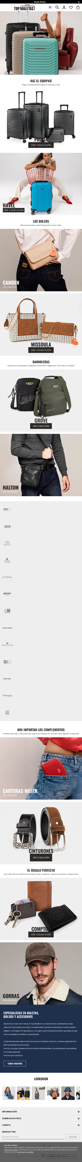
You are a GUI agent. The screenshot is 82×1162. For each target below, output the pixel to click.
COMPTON (41, 929)
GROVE (41, 420)
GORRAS (11, 996)
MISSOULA (41, 344)
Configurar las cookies (25, 1152)
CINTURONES (41, 851)
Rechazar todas (69, 1157)
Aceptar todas (53, 1157)
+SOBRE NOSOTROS (14, 1063)
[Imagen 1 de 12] (41, 43)
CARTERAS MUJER (20, 791)
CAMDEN (11, 282)
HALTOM (11, 487)
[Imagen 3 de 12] (38, 1093)
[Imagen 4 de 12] (53, 1093)
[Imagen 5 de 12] (68, 1093)
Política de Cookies (11, 1150)
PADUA (41, 139)
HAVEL (9, 205)
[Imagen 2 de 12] (23, 1093)
